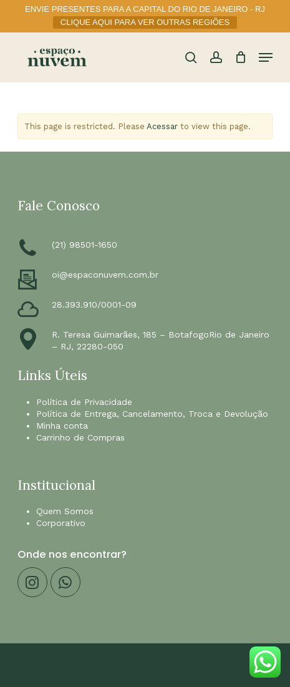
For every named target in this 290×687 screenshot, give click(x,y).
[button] (266, 57)
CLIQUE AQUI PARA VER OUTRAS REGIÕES (145, 22)
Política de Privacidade (84, 402)
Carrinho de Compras (80, 437)
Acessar (162, 126)
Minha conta (62, 426)
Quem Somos (65, 511)
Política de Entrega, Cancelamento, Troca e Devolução (152, 414)
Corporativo (60, 523)
